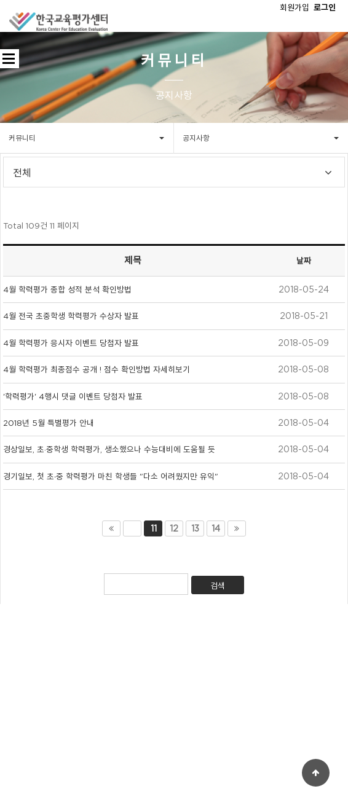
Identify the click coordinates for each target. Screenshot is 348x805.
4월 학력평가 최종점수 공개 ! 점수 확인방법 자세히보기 (96, 369)
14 (216, 528)
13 (195, 528)
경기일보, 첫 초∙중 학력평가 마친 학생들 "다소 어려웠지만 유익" (110, 476)
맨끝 (236, 528)
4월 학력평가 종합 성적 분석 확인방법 (67, 289)
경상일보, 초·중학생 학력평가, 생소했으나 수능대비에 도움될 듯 (109, 449)
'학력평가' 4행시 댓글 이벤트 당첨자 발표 (73, 396)
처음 (111, 528)
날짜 (303, 260)
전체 (22, 173)
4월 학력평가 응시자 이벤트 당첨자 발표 (71, 343)
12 (174, 528)
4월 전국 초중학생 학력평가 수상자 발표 (71, 316)
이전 (132, 528)
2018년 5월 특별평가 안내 (48, 422)
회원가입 (294, 7)
